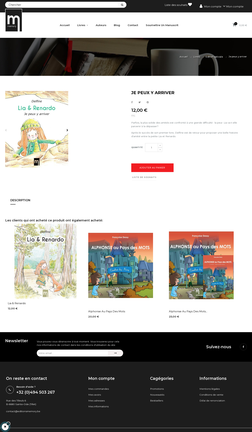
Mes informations (99, 413)
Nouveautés (158, 401)
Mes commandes (99, 395)
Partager (132, 102)
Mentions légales (210, 395)
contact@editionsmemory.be (25, 419)
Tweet (140, 102)
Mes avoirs (95, 401)
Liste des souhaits (178, 5)
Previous (5, 130)
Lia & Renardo (17, 305)
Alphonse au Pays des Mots (106, 313)
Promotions (157, 395)
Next (68, 130)
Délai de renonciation (213, 407)
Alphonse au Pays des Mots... (188, 313)
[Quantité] (151, 149)
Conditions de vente (212, 401)
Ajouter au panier (152, 169)
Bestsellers (157, 407)
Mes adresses (97, 407)
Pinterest (148, 102)
